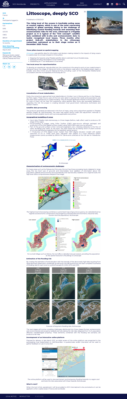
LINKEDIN (107, 4)
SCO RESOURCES (82, 4)
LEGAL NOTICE (11, 396)
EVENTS (112, 4)
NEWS (66, 4)
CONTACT (97, 4)
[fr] (85, 12)
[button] (105, 22)
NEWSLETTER (24, 396)
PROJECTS (34, 4)
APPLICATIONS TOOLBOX (50, 4)
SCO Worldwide (19, 4)
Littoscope (30, 53)
